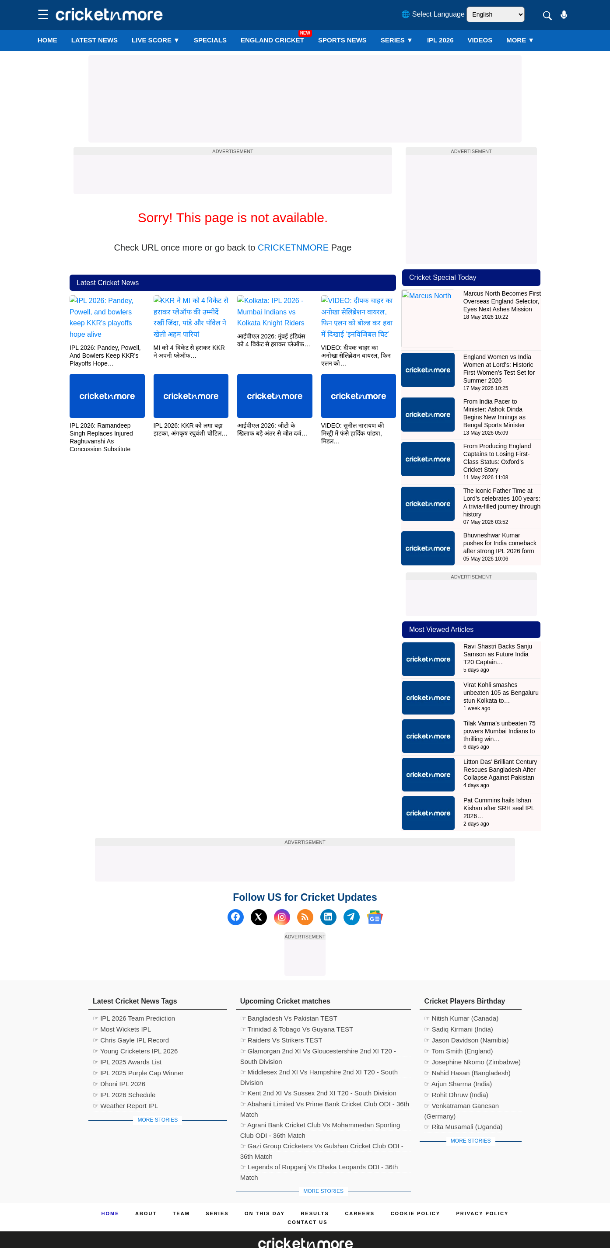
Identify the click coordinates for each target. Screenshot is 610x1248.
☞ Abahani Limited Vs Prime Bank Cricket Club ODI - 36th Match (325, 1080)
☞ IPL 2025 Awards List (127, 1037)
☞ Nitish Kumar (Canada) (461, 993)
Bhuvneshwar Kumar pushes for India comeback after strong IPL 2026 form (499, 518)
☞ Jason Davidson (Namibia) (466, 1015)
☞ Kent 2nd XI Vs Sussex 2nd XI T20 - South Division (318, 1068)
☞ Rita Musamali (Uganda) (463, 1102)
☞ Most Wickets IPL (122, 1004)
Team (181, 1189)
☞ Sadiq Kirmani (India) (458, 1004)
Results (315, 1189)
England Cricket (272, 40)
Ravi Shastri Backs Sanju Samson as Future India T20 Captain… (497, 629)
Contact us (307, 1197)
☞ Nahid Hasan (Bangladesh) (467, 1048)
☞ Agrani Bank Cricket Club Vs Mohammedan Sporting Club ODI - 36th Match (320, 1101)
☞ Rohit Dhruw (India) (456, 1070)
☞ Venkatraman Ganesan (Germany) (461, 1082)
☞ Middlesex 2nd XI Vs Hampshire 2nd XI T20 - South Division (319, 1048)
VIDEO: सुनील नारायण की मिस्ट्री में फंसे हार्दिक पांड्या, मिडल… (352, 432)
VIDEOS (480, 40)
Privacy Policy (482, 1189)
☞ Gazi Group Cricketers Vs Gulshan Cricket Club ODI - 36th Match (321, 1122)
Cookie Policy (415, 1189)
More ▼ (520, 40)
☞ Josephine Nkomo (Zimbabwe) (472, 1037)
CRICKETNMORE (293, 247)
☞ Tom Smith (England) (458, 1026)
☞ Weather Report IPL (125, 1081)
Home (47, 40)
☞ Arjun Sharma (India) (458, 1059)
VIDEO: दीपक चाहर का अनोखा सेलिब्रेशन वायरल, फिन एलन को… (356, 354)
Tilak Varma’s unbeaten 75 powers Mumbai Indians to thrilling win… (499, 706)
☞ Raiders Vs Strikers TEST (281, 1015)
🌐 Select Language (433, 14)
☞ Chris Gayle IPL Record (131, 1015)
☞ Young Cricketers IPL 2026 (135, 1026)
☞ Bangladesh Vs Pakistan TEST (288, 993)
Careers (360, 1189)
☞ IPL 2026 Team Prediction (134, 993)
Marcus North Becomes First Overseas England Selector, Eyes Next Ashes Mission (502, 301)
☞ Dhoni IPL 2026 (119, 1059)
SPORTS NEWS (342, 40)
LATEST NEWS (94, 40)
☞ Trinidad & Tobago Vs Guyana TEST (296, 1004)
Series (397, 40)
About (146, 1189)
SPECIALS (210, 40)
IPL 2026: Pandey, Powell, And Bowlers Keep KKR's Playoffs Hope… (105, 354)
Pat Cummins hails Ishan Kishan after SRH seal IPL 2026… (498, 783)
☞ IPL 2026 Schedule (124, 1070)
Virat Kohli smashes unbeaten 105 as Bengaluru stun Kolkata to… (501, 668)
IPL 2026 (440, 40)
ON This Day (265, 1189)
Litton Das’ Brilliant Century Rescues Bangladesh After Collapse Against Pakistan (500, 745)
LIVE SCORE (156, 40)
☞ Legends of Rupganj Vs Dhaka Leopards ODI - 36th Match (319, 1143)
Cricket (316, 1235)
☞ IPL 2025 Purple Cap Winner (138, 1048)
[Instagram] (282, 893)
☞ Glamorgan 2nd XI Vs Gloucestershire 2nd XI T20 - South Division (318, 1027)
